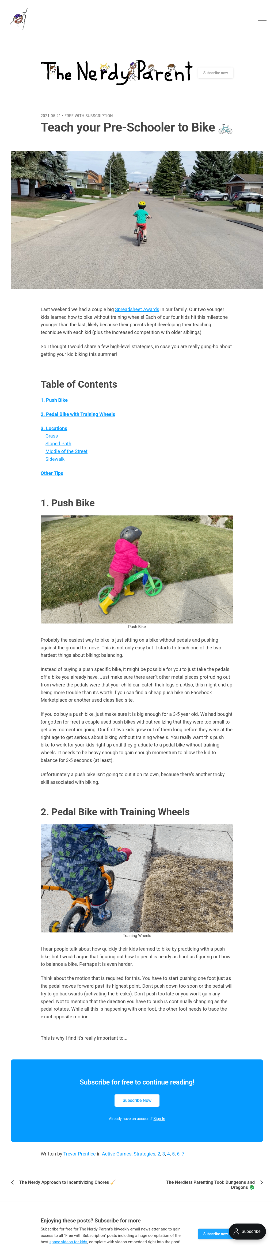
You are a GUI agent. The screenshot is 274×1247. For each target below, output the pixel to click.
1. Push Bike (54, 405)
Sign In (159, 1124)
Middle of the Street (66, 456)
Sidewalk (55, 464)
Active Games (117, 1159)
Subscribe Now (137, 1105)
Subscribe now (215, 78)
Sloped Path (58, 449)
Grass (51, 441)
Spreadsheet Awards (137, 314)
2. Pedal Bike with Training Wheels (78, 419)
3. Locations (54, 433)
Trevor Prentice (79, 1159)
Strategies (144, 1159)
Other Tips (52, 478)
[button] (258, 21)
